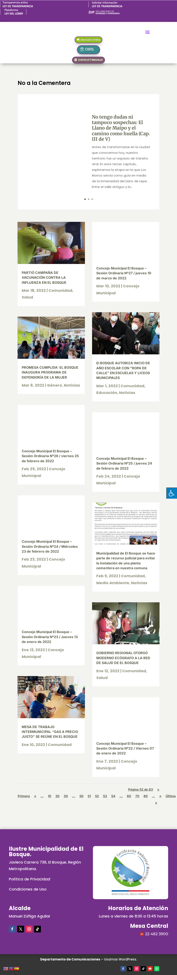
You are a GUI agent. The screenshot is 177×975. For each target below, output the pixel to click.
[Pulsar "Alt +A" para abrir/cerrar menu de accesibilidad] (171, 493)
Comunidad (60, 290)
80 (145, 796)
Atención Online (90, 39)
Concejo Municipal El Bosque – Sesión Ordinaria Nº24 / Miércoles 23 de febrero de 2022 (50, 546)
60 (129, 796)
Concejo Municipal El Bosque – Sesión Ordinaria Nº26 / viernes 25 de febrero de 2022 (50, 456)
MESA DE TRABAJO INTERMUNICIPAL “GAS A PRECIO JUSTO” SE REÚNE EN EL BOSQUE (50, 732)
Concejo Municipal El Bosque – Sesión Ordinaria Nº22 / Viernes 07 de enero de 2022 (125, 748)
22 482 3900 (156, 934)
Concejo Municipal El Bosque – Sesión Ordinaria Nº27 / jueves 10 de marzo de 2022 (123, 273)
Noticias (72, 385)
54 (113, 796)
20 (57, 796)
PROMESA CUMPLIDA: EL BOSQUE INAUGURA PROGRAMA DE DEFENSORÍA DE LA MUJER (50, 372)
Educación (106, 392)
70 (137, 796)
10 (49, 796)
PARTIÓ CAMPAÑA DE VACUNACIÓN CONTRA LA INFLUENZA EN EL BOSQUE (44, 278)
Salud (27, 297)
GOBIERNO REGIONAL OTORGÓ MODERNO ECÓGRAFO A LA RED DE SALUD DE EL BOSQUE (123, 658)
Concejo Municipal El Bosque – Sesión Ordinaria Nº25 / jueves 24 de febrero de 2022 (124, 463)
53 (105, 796)
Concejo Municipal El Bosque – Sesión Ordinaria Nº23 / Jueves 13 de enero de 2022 (50, 637)
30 (66, 796)
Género (54, 385)
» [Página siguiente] (160, 796)
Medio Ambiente (112, 582)
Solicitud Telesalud (90, 60)
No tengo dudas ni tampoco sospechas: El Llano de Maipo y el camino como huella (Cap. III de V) (121, 128)
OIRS (91, 49)
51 (89, 796)
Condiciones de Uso (28, 889)
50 (81, 796)
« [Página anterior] (35, 796)
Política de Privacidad (29, 879)
